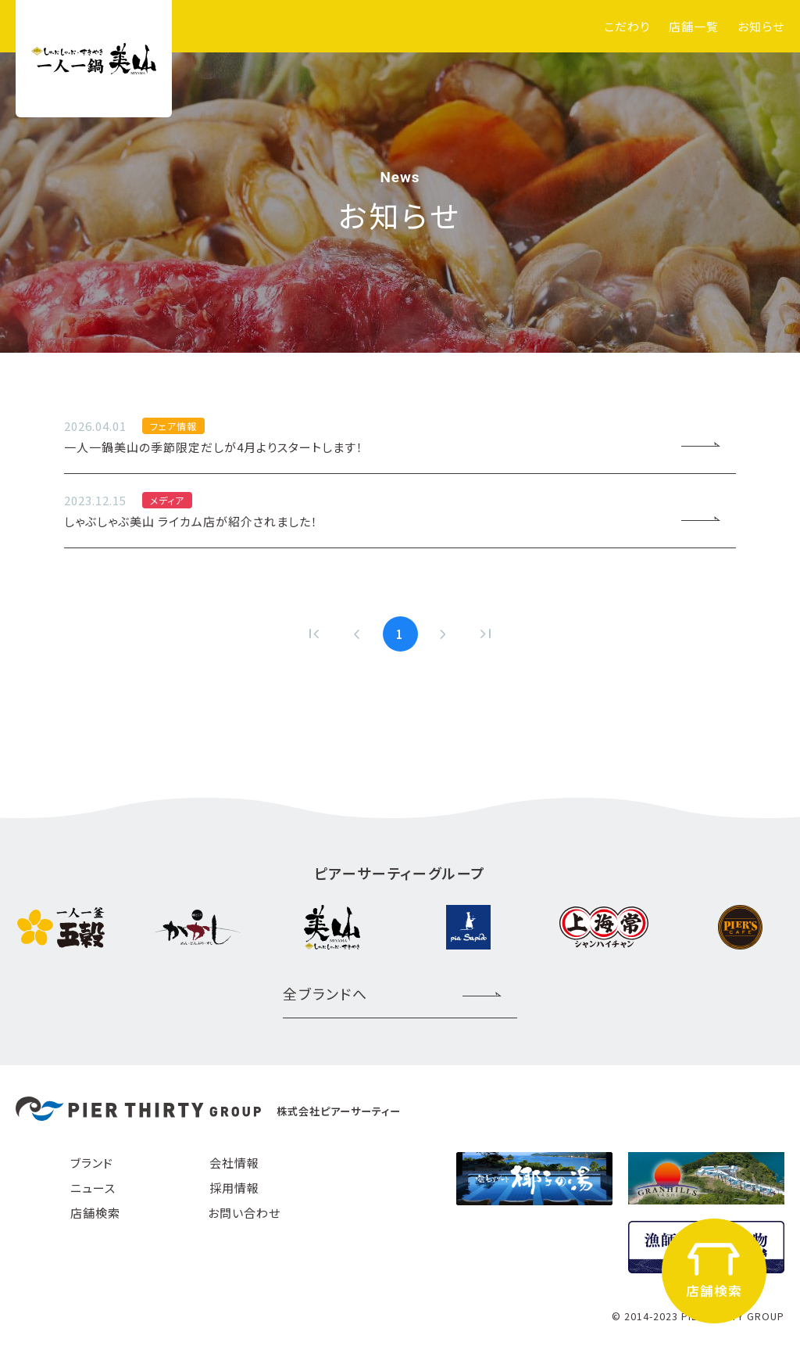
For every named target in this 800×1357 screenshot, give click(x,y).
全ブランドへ (325, 993)
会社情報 (234, 1162)
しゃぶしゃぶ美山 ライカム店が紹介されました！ (361, 510)
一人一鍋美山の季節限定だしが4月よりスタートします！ (361, 435)
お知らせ (761, 26)
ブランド (91, 1162)
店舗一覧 (694, 26)
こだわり (627, 26)
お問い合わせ (244, 1212)
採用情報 (234, 1187)
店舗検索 (95, 1212)
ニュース (93, 1187)
